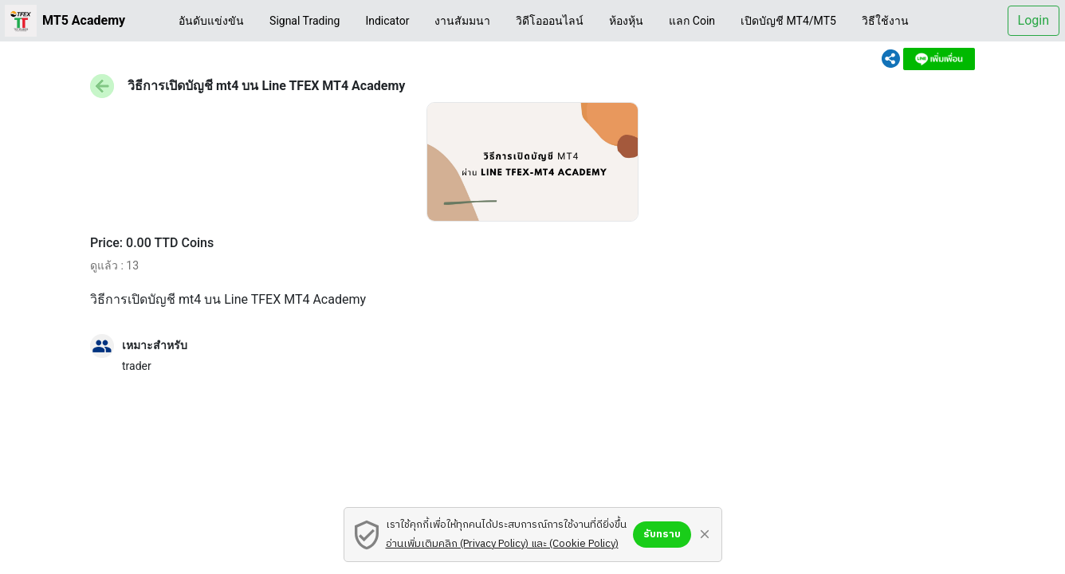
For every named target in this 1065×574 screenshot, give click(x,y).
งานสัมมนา (462, 20)
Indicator (387, 20)
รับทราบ (662, 534)
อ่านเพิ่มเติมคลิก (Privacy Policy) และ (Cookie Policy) (502, 543)
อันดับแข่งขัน (211, 20)
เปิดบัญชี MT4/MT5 (788, 20)
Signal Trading (304, 20)
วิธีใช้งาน (885, 20)
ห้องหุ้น (626, 20)
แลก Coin (692, 20)
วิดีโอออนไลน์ (550, 20)
